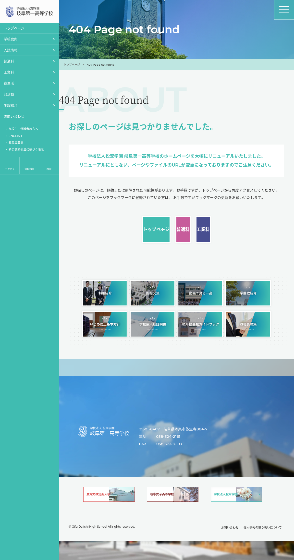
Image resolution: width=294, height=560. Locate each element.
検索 (49, 169)
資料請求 (29, 169)
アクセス (10, 169)
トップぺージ (14, 29)
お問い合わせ (14, 117)
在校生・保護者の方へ (23, 130)
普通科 (176, 233)
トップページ (72, 64)
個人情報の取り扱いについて (263, 546)
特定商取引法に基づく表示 (26, 150)
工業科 (246, 233)
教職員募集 (16, 143)
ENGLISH (15, 136)
